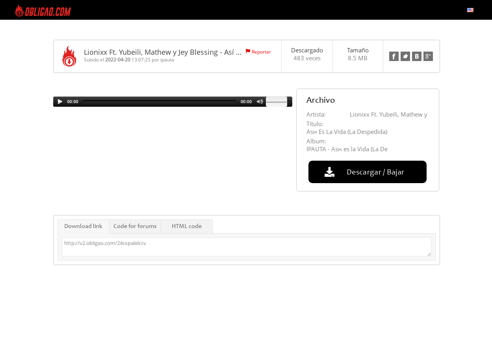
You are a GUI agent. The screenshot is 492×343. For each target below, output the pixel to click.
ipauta (167, 59)
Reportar (261, 51)
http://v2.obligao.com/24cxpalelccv (246, 246)
